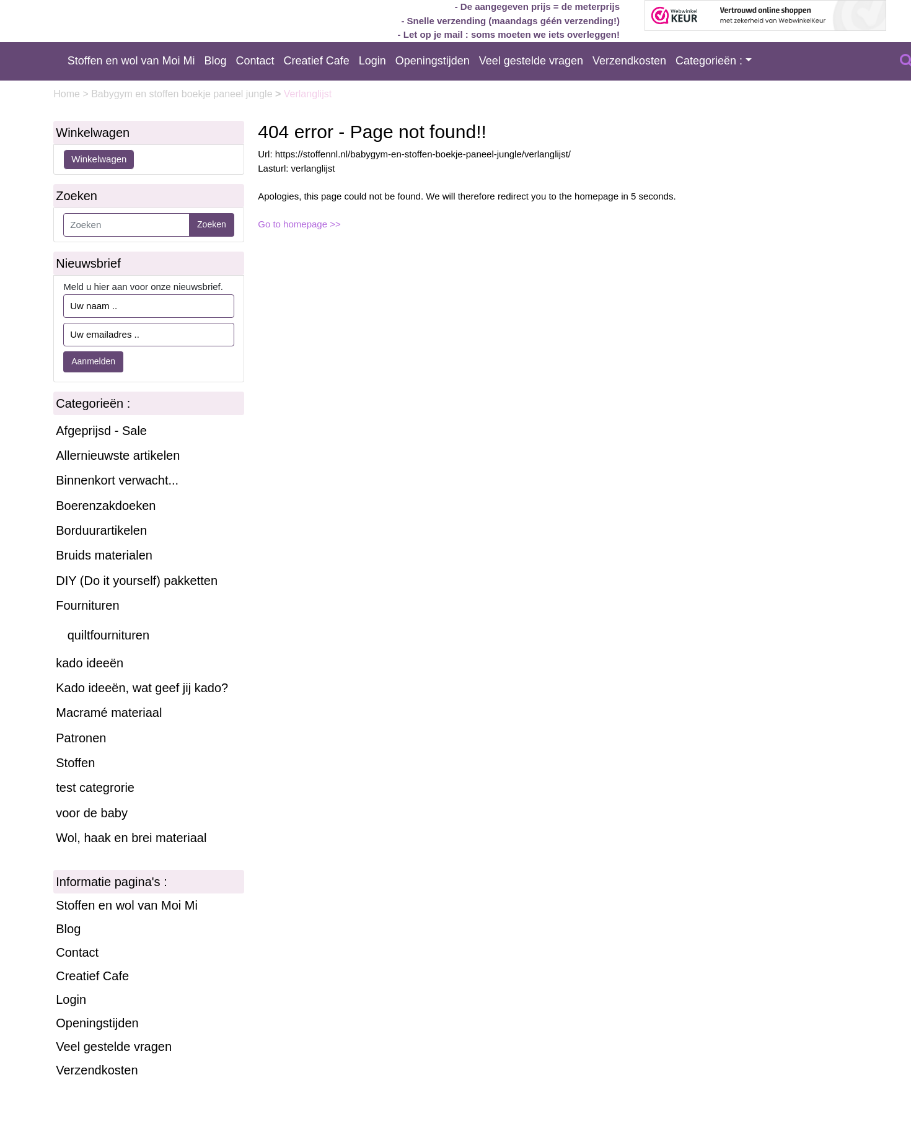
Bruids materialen (104, 555)
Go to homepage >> (299, 224)
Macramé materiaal (109, 712)
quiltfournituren (108, 635)
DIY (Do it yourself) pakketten (137, 580)
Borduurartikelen (101, 530)
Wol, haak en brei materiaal (131, 838)
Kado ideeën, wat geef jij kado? (142, 688)
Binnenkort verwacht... (117, 480)
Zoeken (211, 224)
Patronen (81, 738)
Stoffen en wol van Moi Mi (131, 61)
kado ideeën (89, 663)
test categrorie (95, 787)
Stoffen (75, 763)
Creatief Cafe (317, 61)
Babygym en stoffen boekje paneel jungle (183, 94)
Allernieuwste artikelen (118, 455)
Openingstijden (432, 61)
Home (67, 94)
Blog (216, 61)
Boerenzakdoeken (106, 505)
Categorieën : (709, 61)
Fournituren (87, 605)
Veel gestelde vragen (531, 61)
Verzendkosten (629, 61)
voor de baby (92, 813)
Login (372, 61)
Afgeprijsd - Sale (101, 430)
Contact (255, 61)
